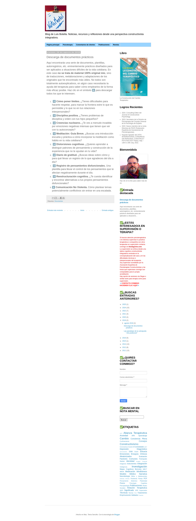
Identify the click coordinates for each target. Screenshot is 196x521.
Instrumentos (131, 464)
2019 (124, 320)
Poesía (122, 483)
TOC (135, 493)
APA (133, 436)
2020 (124, 317)
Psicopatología (124, 485)
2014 (124, 344)
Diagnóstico (142, 449)
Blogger (117, 515)
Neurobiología (125, 476)
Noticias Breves (125, 478)
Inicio (82, 210)
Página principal (53, 45)
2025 (124, 304)
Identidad (130, 461)
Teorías (130, 493)
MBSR (122, 471)
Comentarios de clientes (85, 45)
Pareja (140, 478)
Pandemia (134, 478)
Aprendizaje (142, 436)
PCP (145, 478)
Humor (122, 461)
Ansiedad (124, 435)
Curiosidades (139, 447)
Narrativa (143, 474)
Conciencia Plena (139, 439)
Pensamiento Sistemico (128, 481)
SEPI (121, 490)
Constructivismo (129, 444)
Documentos (59, 201)
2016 (124, 338)
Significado (129, 490)
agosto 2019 (129, 323)
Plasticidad (143, 481)
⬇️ (54, 101)
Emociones (124, 454)
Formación (143, 459)
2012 (124, 347)
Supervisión (143, 490)
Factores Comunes (128, 459)
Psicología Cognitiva (138, 483)
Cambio (124, 438)
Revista (116, 45)
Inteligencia (123, 467)
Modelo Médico (128, 474)
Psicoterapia (68, 45)
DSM (131, 452)
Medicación (130, 471)
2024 (124, 308)
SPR (136, 490)
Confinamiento (124, 441)
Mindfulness (142, 471)
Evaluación (143, 456)
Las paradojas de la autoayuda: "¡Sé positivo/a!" (135, 332)
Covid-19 (131, 447)
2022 (124, 311)
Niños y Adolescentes (139, 476)
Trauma (141, 495)
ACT (121, 433)
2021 (124, 314)
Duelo (136, 451)
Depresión (124, 449)
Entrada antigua (107, 210)
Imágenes (123, 464)
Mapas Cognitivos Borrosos (131, 469)
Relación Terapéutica (137, 488)
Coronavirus (124, 447)
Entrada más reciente (55, 210)
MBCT (145, 469)
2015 (124, 341)
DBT (145, 447)
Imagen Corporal (141, 461)
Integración (142, 463)
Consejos (143, 441)
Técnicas (124, 493)
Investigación (139, 466)
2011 (124, 350)
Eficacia (143, 451)
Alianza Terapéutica (135, 432)
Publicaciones (104, 45)
